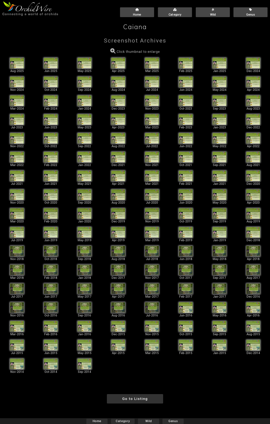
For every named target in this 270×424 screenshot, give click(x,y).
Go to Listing (135, 399)
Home (97, 421)
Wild (148, 421)
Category (123, 421)
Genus (173, 421)
